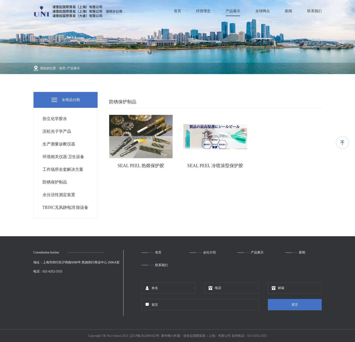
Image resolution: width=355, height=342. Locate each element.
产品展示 (233, 11)
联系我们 (314, 11)
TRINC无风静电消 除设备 (66, 207)
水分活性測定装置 (59, 195)
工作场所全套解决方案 (63, 169)
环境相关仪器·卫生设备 (63, 156)
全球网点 (262, 11)
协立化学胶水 (55, 118)
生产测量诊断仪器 (59, 144)
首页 (177, 11)
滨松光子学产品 (57, 131)
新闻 (288, 11)
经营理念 (203, 11)
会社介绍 (209, 252)
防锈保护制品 (55, 182)
